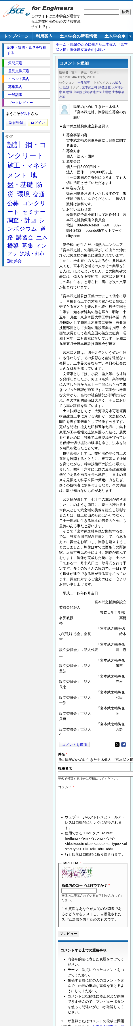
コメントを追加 (74, 745)
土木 (42, 237)
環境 (23, 194)
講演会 (14, 261)
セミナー (34, 212)
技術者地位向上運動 (97, 92)
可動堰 (67, 92)
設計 (14, 145)
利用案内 (44, 36)
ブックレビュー (20, 103)
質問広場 (15, 63)
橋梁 (13, 246)
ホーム (61, 44)
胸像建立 (104, 87)
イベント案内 (18, 79)
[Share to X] (117, 744)
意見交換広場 (18, 71)
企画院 (77, 92)
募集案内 (15, 87)
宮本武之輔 (89, 87)
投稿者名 (65, 768)
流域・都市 (32, 253)
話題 (66, 87)
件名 (61, 754)
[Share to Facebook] (123, 744)
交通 (39, 194)
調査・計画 (21, 220)
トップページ (16, 36)
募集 (27, 246)
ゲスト (25, 114)
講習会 (24, 237)
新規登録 (16, 122)
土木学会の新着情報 (78, 36)
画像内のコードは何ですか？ (84, 885)
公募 (13, 203)
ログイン (38, 122)
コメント (65, 787)
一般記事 (84, 82)
